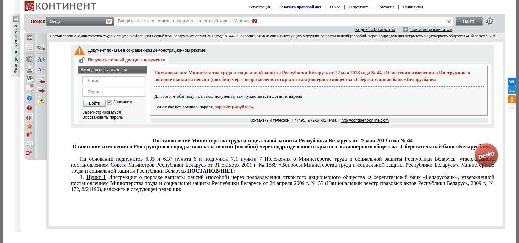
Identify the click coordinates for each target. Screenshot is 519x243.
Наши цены (413, 7)
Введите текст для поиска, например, (184, 20)
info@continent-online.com (365, 120)
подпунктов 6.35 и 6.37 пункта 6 (156, 159)
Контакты (385, 7)
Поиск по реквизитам (431, 29)
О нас (335, 7)
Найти (469, 21)
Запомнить (123, 102)
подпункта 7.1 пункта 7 (233, 159)
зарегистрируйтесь (234, 107)
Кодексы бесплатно (375, 29)
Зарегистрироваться (101, 112)
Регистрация (260, 7)
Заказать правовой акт (300, 7)
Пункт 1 (96, 177)
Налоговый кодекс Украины (224, 20)
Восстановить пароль (102, 117)
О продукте (359, 7)
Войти (94, 103)
